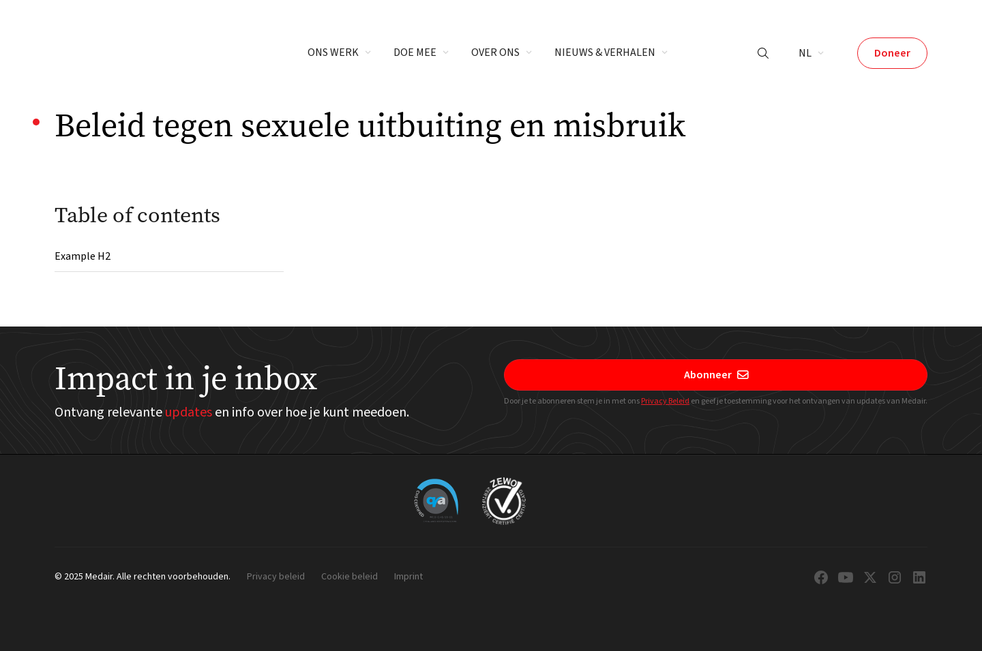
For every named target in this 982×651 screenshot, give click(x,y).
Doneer (892, 53)
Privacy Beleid (665, 401)
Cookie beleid (349, 577)
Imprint (408, 577)
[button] (340, 53)
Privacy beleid (276, 577)
